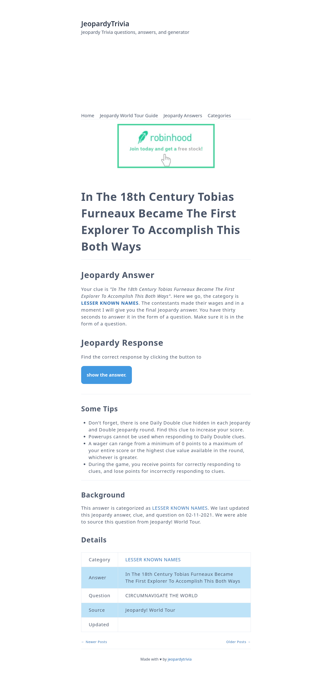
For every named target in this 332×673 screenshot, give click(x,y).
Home (87, 115)
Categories (219, 115)
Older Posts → (238, 642)
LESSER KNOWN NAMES (110, 303)
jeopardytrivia (180, 659)
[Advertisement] (166, 77)
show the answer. (106, 375)
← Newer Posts (94, 642)
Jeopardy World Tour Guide (129, 115)
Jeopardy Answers (182, 115)
